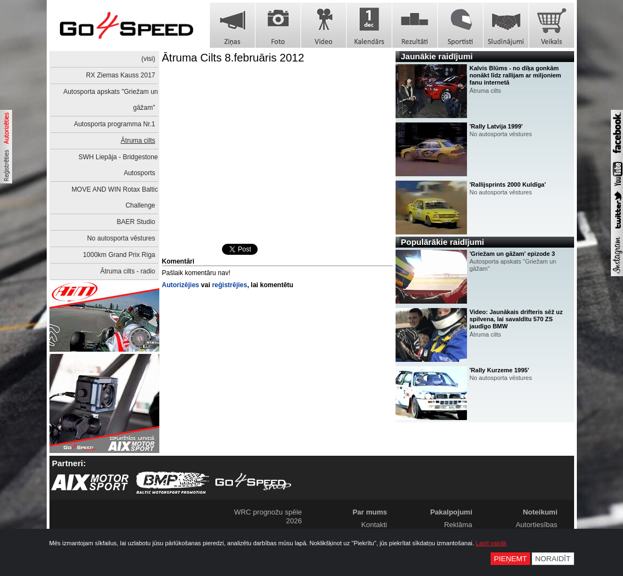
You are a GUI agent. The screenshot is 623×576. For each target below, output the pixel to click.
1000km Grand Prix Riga (119, 255)
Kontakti (374, 525)
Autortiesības (537, 525)
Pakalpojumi (451, 512)
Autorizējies (180, 285)
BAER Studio (135, 222)
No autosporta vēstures (121, 238)
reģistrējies (229, 285)
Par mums (370, 512)
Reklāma (458, 525)
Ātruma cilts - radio (127, 271)
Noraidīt (553, 559)
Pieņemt (510, 559)
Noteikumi (540, 512)
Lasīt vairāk (491, 543)
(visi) (148, 59)
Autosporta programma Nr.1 (114, 124)
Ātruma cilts (138, 140)
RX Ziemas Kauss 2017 (120, 75)
